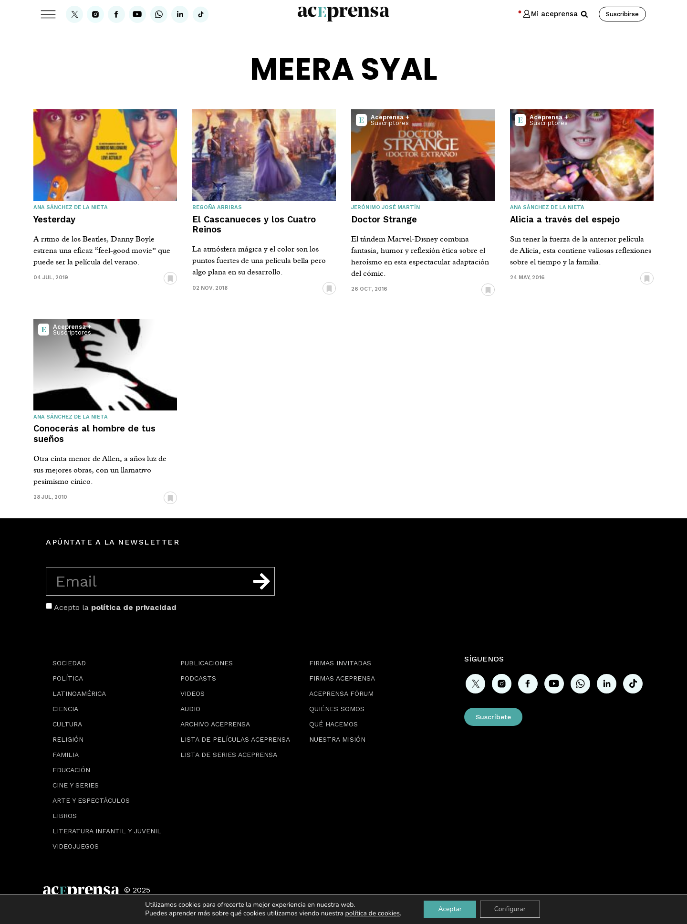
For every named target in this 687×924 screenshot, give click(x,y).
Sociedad (69, 663)
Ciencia (65, 709)
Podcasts (198, 678)
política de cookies (372, 913)
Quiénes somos (336, 709)
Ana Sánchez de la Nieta (70, 207)
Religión (67, 739)
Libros (64, 815)
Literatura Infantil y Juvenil (106, 831)
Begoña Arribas (217, 207)
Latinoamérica (79, 693)
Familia (65, 754)
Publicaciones (206, 663)
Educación (71, 770)
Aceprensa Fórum (341, 693)
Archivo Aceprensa (215, 724)
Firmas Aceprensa (342, 678)
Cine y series (75, 785)
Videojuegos (75, 846)
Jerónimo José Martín (385, 207)
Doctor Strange (384, 219)
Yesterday (54, 219)
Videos (192, 693)
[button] (584, 14)
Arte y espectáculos (91, 800)
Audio (190, 709)
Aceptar (449, 909)
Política (67, 678)
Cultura (67, 724)
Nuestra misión (337, 739)
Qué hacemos (333, 724)
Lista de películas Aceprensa (235, 739)
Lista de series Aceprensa (228, 754)
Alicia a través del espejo (565, 219)
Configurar (510, 909)
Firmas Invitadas (340, 663)
